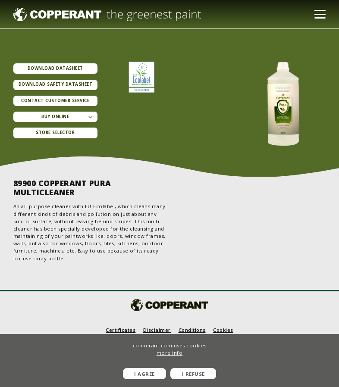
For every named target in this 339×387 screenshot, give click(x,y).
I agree (144, 374)
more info (170, 353)
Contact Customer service (55, 100)
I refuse (193, 374)
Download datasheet (55, 68)
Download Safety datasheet (56, 84)
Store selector (55, 132)
